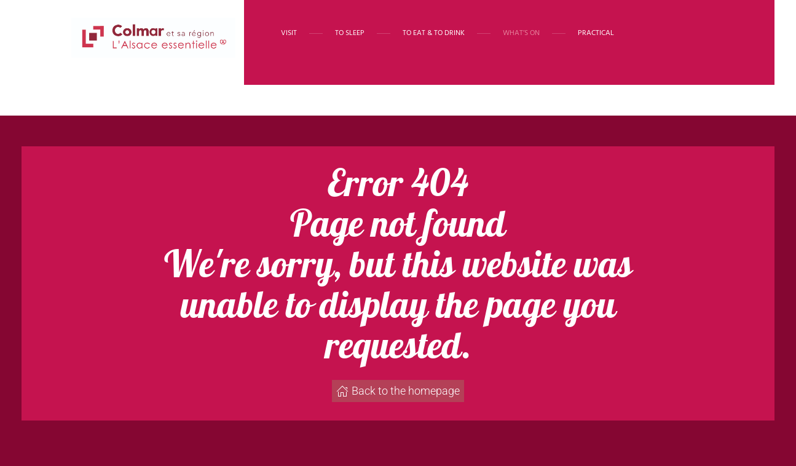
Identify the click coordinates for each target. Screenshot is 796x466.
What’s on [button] (521, 33)
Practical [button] (596, 33)
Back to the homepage (398, 390)
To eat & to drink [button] (434, 33)
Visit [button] (289, 33)
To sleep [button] (350, 33)
